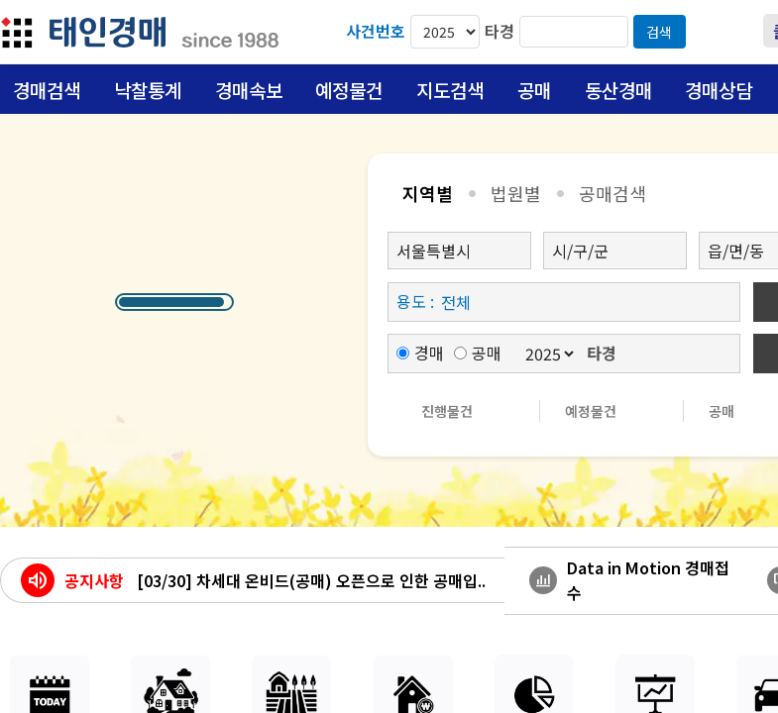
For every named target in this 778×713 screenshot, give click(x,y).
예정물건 (349, 89)
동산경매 (618, 89)
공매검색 (612, 193)
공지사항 (94, 580)
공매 (534, 89)
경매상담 (718, 89)
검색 (659, 32)
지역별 (427, 193)
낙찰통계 (147, 89)
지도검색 (450, 89)
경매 (420, 352)
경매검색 (46, 89)
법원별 (516, 193)
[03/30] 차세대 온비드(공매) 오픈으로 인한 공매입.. (311, 580)
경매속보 (248, 89)
